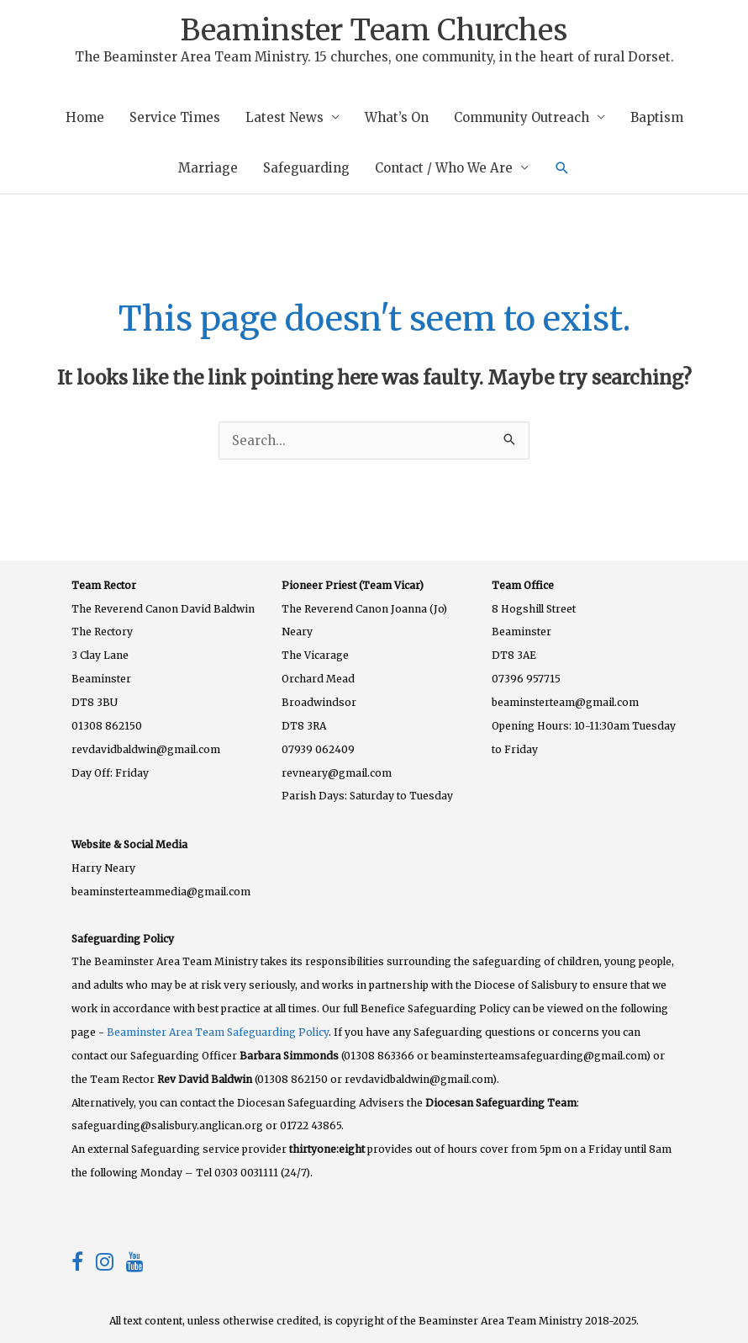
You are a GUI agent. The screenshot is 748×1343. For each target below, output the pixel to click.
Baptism (656, 117)
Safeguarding (306, 168)
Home (85, 117)
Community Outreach (521, 117)
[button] (562, 168)
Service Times (174, 117)
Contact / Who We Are (444, 168)
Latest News (284, 117)
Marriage (208, 168)
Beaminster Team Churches (374, 30)
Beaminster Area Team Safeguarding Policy (218, 1032)
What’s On (397, 117)
